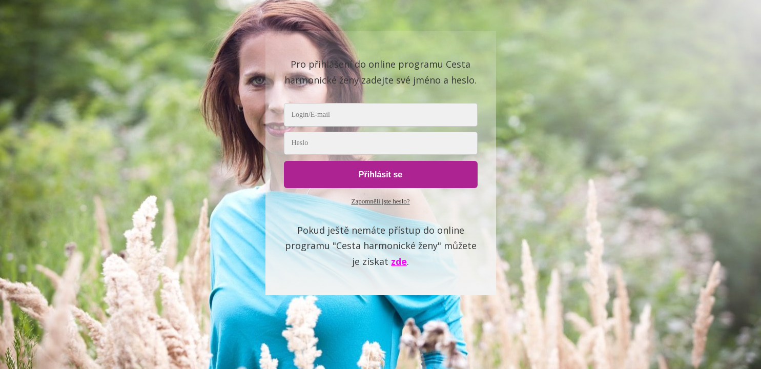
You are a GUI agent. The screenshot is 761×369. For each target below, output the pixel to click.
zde (399, 261)
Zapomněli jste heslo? (380, 201)
